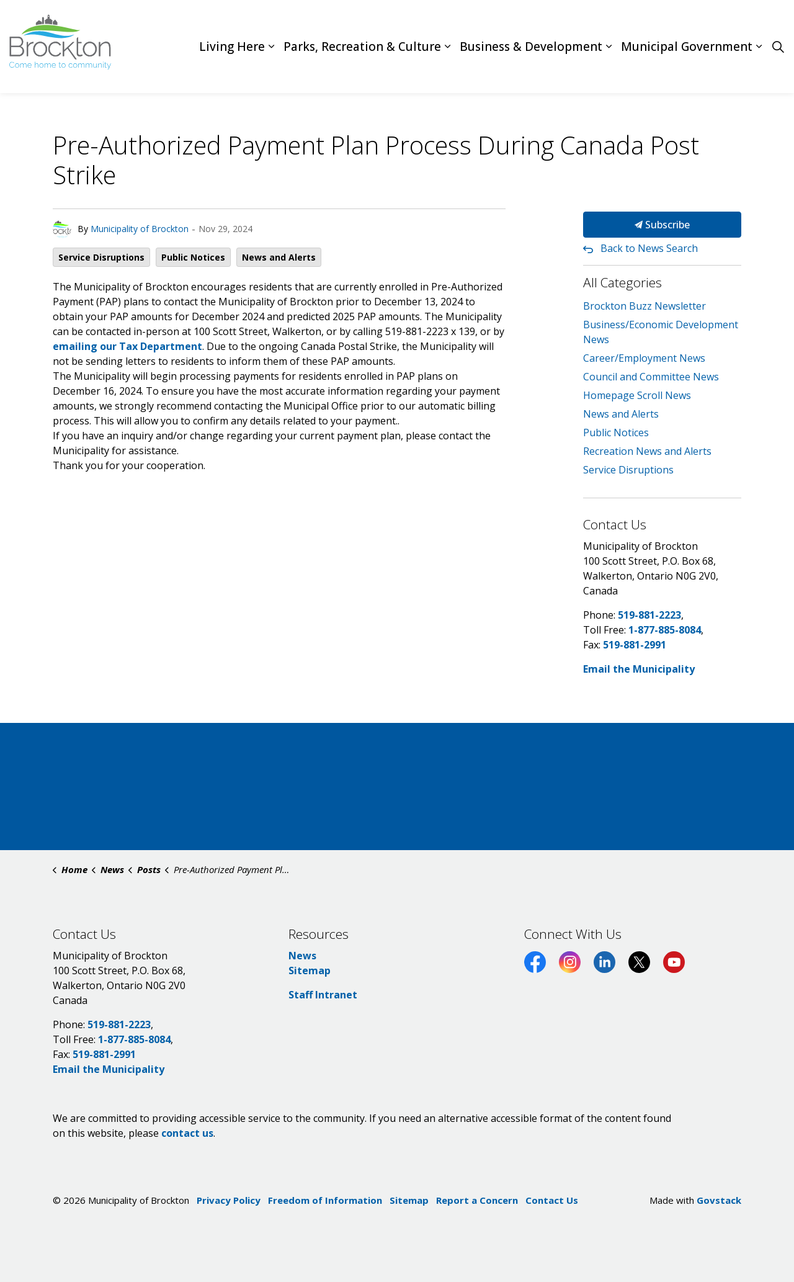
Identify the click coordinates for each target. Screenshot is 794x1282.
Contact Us (551, 1200)
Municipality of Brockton (140, 229)
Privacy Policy (229, 1200)
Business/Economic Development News (660, 332)
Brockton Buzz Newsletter (644, 306)
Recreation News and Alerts (647, 451)
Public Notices (193, 257)
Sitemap (309, 970)
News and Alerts (279, 257)
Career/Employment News (644, 358)
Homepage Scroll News (637, 395)
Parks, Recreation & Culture (362, 46)
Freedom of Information (325, 1200)
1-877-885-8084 (664, 630)
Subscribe (662, 224)
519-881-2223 (649, 615)
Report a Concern (477, 1200)
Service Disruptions (101, 257)
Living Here (232, 46)
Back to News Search (649, 248)
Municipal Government (686, 46)
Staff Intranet (322, 995)
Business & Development (531, 46)
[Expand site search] (778, 46)
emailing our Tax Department (127, 346)
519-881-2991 (634, 645)
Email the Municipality (639, 669)
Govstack (719, 1200)
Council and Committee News (651, 376)
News (302, 955)
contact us (187, 1133)
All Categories (622, 282)
